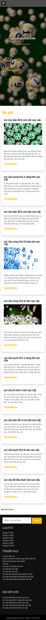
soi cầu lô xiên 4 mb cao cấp (20, 390)
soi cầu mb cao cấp (10, 569)
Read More (11, 164)
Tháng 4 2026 (8, 535)
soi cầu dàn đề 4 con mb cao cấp (22, 420)
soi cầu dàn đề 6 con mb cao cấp (22, 212)
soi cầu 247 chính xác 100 (12, 566)
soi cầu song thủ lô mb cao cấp (21, 301)
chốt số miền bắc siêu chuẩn (13, 561)
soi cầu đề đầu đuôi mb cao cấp (22, 480)
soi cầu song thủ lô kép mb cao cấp (22, 243)
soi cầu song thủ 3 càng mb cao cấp (22, 178)
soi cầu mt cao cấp (10, 572)
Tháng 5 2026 (7, 533)
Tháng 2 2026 (7, 541)
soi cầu (5, 564)
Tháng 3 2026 (7, 538)
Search (37, 520)
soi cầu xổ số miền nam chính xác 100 (17, 574)
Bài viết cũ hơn (7, 510)
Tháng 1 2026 (7, 543)
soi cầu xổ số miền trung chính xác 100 (17, 577)
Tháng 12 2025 (8, 546)
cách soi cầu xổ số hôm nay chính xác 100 (19, 559)
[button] (3, 3)
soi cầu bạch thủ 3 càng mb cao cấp (22, 359)
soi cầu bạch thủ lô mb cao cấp (21, 450)
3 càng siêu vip (8, 556)
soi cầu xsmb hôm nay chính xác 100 (17, 579)
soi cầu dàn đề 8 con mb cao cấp (22, 120)
